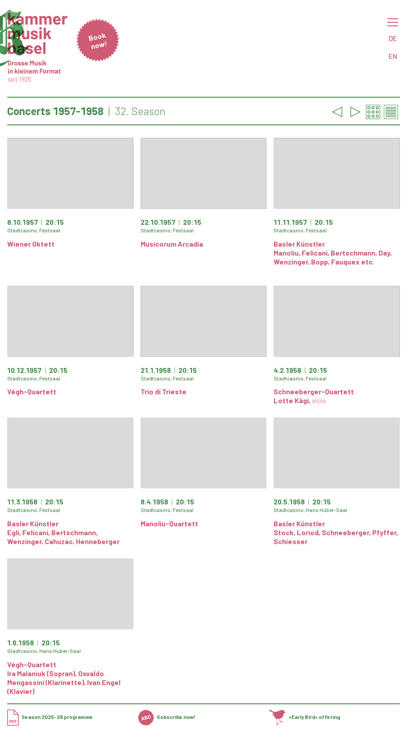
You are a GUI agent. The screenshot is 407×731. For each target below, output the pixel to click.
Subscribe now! (166, 717)
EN (393, 56)
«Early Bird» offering (305, 717)
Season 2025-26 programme (50, 717)
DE (393, 38)
